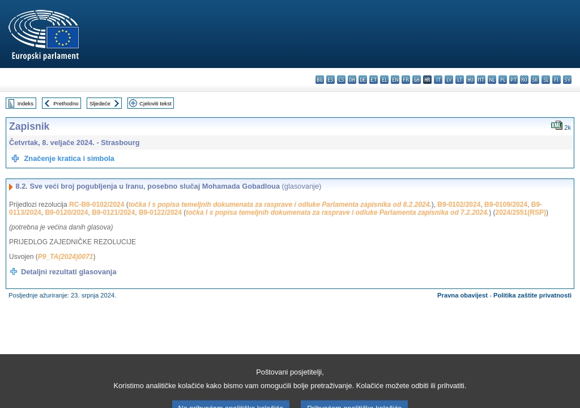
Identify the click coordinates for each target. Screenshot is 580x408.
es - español (330, 79)
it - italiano (438, 79)
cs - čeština (341, 79)
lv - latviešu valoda (449, 79)
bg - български (319, 79)
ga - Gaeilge (416, 79)
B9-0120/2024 (66, 212)
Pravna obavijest (462, 295)
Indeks (25, 103)
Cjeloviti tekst (155, 103)
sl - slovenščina (545, 79)
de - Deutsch (363, 79)
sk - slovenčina (535, 79)
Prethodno (65, 103)
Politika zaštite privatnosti (532, 295)
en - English (395, 79)
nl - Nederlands (492, 79)
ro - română (524, 79)
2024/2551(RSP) (521, 212)
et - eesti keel (373, 79)
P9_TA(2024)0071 (65, 257)
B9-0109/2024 (505, 205)
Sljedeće (99, 103)
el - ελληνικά (384, 79)
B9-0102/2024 (458, 205)
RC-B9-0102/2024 (96, 205)
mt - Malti (481, 79)
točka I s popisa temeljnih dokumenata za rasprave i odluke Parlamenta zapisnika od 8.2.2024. (280, 205)
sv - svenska (567, 79)
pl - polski (502, 79)
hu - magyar (470, 79)
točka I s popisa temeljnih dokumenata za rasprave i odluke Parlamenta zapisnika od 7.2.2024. (337, 212)
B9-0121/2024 (113, 212)
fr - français (406, 79)
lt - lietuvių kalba (459, 79)
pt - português (513, 79)
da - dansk (352, 79)
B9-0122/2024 (160, 212)
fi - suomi (556, 79)
